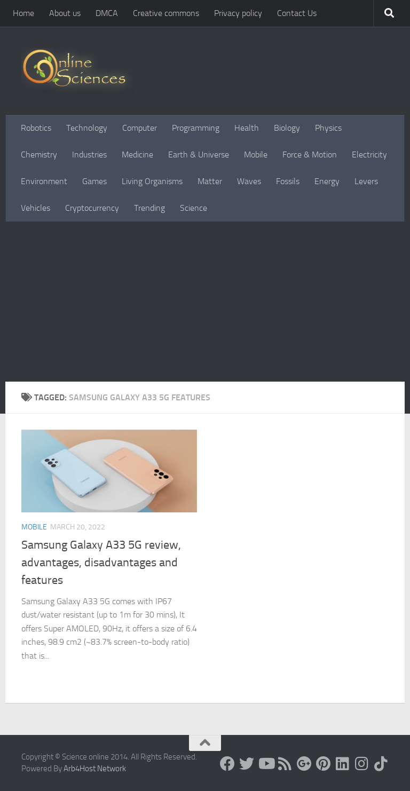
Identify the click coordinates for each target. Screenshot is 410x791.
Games (94, 181)
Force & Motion (309, 154)
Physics (328, 128)
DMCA (107, 13)
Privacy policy (238, 13)
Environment (44, 181)
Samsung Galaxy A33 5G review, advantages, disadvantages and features (101, 562)
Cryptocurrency (92, 208)
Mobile (255, 154)
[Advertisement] (205, 301)
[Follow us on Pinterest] (323, 763)
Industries (89, 154)
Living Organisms (152, 181)
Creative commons (166, 13)
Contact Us (297, 13)
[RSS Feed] (285, 763)
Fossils (287, 181)
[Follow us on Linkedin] (342, 763)
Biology (287, 128)
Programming (195, 128)
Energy (327, 181)
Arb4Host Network (95, 768)
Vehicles (35, 208)
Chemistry (39, 154)
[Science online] (227, 763)
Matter (210, 181)
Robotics (36, 128)
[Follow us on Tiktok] (381, 763)
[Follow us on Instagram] (361, 763)
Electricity (369, 154)
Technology (86, 128)
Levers (366, 181)
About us (65, 13)
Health (246, 128)
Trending (149, 208)
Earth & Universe (198, 154)
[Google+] (304, 763)
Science (193, 208)
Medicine (137, 154)
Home (23, 13)
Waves (249, 181)
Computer (139, 128)
